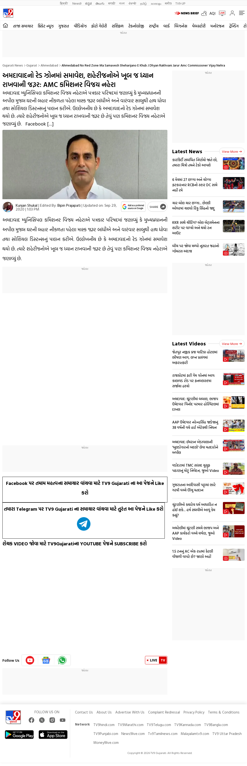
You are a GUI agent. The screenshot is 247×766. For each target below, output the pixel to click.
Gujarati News (12, 65)
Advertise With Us (129, 712)
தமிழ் (143, 3)
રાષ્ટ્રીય (153, 26)
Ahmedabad (49, 65)
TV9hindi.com (104, 724)
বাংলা (122, 3)
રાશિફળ (118, 26)
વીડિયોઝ (80, 26)
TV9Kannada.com (187, 724)
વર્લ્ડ (166, 26)
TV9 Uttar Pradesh (227, 733)
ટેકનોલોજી (136, 26)
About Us (104, 712)
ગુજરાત (63, 26)
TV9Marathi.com (131, 724)
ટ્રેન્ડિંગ (234, 26)
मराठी (111, 3)
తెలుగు (100, 3)
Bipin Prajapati (69, 205)
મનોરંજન (217, 26)
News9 (76, 3)
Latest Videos (189, 343)
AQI (212, 13)
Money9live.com (106, 742)
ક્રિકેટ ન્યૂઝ (46, 26)
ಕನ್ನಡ (88, 3)
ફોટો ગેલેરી (99, 26)
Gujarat (31, 65)
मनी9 (168, 3)
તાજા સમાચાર (23, 26)
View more (232, 151)
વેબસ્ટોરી (199, 26)
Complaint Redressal (164, 712)
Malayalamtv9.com (195, 733)
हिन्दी (64, 3)
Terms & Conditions (224, 712)
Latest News (187, 151)
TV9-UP (180, 3)
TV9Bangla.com (216, 724)
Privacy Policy (194, 712)
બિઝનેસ (180, 26)
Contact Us (84, 712)
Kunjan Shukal (26, 205)
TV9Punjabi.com (105, 733)
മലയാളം (156, 3)
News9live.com (133, 733)
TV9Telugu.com (159, 724)
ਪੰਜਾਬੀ (132, 3)
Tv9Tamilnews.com (163, 733)
